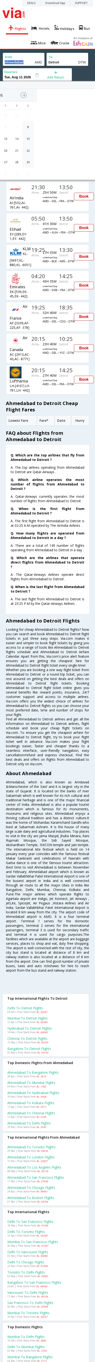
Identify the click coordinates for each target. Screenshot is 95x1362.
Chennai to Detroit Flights (27, 1038)
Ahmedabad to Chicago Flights (31, 1187)
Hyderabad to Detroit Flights (29, 1028)
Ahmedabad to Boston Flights (30, 1197)
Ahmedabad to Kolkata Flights (30, 1103)
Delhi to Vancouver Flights (27, 1252)
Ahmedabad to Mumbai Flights (31, 1082)
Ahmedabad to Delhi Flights (29, 1123)
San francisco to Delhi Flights (30, 1302)
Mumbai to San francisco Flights (32, 1242)
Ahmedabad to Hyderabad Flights (33, 1092)
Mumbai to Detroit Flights (27, 1018)
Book (84, 196)
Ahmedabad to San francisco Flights (35, 1177)
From (8, 57)
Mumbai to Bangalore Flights (30, 1357)
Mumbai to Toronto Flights (28, 1313)
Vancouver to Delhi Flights (27, 1292)
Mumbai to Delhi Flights (26, 1336)
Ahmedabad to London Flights (31, 1157)
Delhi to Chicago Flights (25, 1262)
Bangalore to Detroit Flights (29, 1048)
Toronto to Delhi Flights (26, 1272)
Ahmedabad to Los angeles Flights (34, 1167)
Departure (10, 72)
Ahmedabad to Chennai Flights (31, 1113)
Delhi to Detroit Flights (25, 1008)
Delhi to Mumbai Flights (26, 1347)
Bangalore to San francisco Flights (34, 1282)
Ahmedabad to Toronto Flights (31, 1147)
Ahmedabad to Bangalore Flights (33, 1072)
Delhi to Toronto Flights (26, 1231)
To (50, 57)
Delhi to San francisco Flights (30, 1221)
